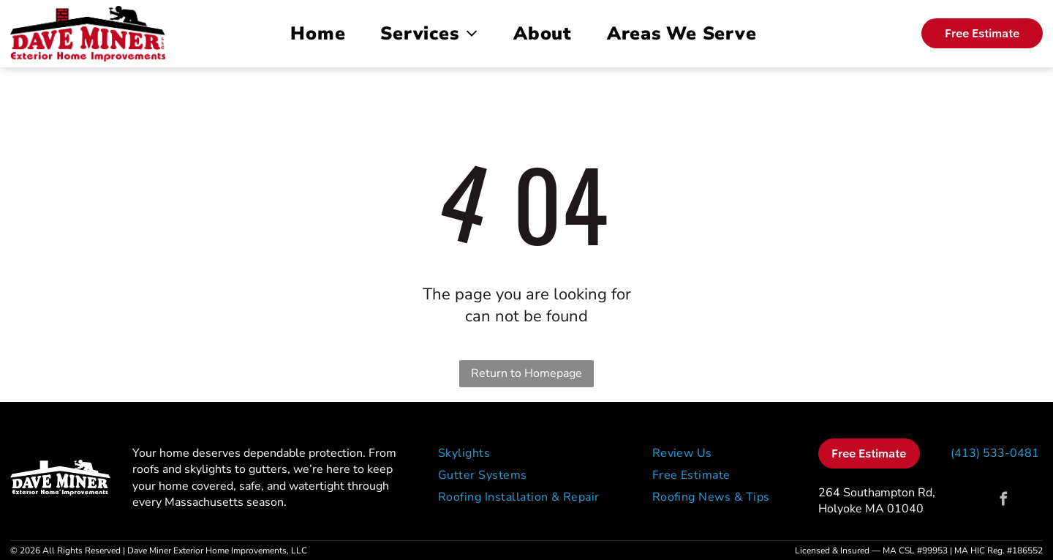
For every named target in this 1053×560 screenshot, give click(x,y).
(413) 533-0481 (995, 453)
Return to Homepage (526, 373)
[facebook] (1003, 500)
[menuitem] (321, 33)
